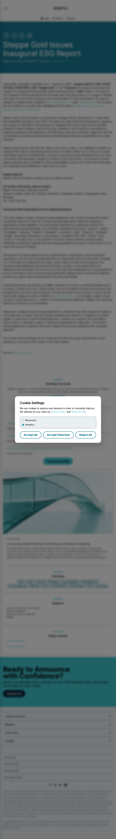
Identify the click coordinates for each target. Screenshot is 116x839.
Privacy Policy (58, 411)
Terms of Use (78, 411)
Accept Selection (58, 434)
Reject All (85, 434)
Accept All (30, 434)
